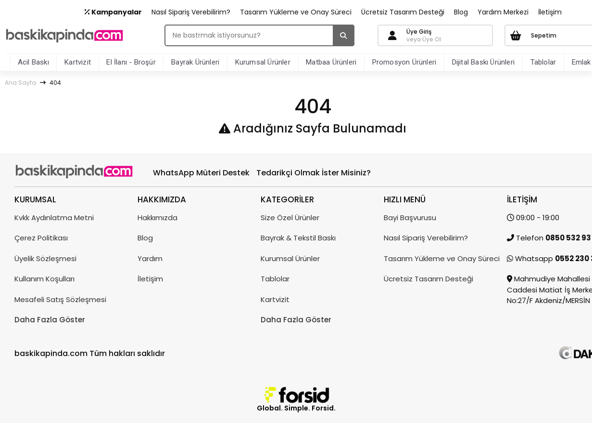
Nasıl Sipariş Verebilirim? (190, 12)
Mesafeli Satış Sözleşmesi (60, 299)
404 (55, 83)
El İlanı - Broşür (130, 62)
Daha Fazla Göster (49, 320)
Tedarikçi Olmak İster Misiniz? (313, 172)
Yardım (150, 258)
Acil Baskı (33, 62)
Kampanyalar (113, 12)
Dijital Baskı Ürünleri (483, 62)
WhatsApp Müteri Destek (201, 172)
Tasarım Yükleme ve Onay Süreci (296, 12)
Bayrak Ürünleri (195, 62)
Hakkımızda (157, 217)
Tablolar (543, 62)
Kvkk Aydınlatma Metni (54, 217)
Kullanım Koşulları (44, 279)
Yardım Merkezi (503, 12)
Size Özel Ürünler (290, 217)
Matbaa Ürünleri (331, 62)
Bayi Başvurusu (410, 217)
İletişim (550, 12)
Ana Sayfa (20, 83)
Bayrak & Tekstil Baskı (298, 238)
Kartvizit (77, 62)
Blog (461, 12)
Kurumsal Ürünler (262, 62)
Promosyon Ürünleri (404, 62)
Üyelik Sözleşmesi (45, 258)
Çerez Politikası (41, 238)
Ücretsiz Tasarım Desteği (402, 12)
